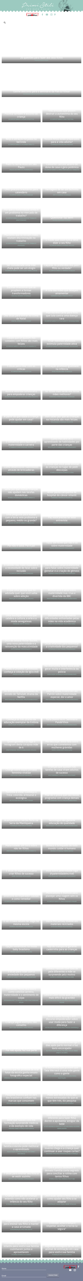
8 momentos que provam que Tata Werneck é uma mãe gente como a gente (62, 1070)
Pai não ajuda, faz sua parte (21, 1050)
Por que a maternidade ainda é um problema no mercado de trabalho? (21, 212)
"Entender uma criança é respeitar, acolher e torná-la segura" (61, 1225)
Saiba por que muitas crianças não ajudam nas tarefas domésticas (21, 492)
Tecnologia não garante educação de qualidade (62, 822)
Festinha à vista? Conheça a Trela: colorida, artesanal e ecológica (21, 794)
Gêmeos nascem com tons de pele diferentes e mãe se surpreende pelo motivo (62, 971)
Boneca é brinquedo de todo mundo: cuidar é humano (61, 847)
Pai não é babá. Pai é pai (21, 545)
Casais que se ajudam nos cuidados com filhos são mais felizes (21, 340)
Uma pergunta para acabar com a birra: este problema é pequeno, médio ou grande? (21, 517)
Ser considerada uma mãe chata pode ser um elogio (21, 267)
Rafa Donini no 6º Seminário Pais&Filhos (61, 721)
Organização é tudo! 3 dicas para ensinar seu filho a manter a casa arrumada (21, 1223)
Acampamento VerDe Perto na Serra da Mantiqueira (21, 822)
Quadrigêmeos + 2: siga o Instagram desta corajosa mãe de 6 (21, 744)
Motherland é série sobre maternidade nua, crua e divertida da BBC (62, 593)
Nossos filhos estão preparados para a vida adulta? (61, 140)
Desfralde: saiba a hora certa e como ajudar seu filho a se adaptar (62, 1198)
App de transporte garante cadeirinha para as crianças (61, 948)
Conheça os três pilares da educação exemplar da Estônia (21, 721)
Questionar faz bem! (62, 217)
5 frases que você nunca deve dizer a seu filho (61, 241)
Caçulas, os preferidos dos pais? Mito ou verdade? (62, 267)
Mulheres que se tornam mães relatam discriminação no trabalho (21, 237)
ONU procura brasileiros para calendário (21, 191)
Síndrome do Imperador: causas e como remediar (21, 897)
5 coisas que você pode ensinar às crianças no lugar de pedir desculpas (62, 466)
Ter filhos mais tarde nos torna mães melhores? (62, 393)
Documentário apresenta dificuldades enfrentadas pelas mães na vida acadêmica (62, 618)
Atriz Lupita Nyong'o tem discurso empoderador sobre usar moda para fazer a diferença (62, 1020)
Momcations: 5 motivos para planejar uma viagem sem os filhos (62, 895)
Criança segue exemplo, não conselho (21, 1023)
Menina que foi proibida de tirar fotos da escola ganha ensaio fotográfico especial (21, 1072)
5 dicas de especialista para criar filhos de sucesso (21, 872)
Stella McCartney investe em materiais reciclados (62, 923)
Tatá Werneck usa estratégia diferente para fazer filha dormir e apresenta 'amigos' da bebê (62, 1119)
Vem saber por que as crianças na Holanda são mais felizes (62, 418)
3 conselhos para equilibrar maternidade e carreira (21, 443)
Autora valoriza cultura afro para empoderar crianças (21, 393)
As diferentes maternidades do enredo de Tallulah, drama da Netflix (21, 694)
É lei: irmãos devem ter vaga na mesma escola (21, 923)
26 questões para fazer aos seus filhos (41, 57)
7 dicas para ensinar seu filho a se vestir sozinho (21, 1175)
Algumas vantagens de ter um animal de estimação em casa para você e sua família (62, 1249)
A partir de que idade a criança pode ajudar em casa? (21, 418)
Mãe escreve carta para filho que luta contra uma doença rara (62, 315)
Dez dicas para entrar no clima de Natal (21, 317)
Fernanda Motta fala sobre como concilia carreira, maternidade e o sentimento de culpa (21, 993)
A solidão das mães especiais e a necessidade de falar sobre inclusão (21, 567)
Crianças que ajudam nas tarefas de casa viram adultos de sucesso (61, 769)
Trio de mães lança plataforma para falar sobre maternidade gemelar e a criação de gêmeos (61, 567)
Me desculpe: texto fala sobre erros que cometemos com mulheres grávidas (61, 744)
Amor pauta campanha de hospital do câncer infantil (62, 494)
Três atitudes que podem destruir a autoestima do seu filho (62, 113)
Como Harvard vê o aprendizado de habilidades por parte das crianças (62, 441)
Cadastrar (52, 1275)
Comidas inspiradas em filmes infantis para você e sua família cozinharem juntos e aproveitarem (21, 1248)
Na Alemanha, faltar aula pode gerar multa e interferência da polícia (61, 668)
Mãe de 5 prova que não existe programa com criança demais (62, 796)
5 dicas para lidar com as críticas (21, 367)
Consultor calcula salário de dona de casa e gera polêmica (62, 166)
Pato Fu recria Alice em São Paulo (21, 166)
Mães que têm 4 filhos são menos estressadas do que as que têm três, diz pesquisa (62, 1097)
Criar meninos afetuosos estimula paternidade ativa (62, 342)
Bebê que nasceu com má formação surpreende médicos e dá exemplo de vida (21, 1122)
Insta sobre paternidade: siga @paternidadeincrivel (62, 872)
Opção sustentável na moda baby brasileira (21, 948)
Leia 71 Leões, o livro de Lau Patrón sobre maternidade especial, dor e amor (62, 694)
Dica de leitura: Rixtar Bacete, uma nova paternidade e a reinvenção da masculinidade (21, 643)
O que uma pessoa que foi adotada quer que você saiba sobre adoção (21, 593)
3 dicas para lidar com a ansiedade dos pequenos (21, 973)
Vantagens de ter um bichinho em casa (61, 191)
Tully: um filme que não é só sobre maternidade (62, 544)
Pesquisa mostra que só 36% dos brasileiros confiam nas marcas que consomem (21, 1097)
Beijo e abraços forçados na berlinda (21, 140)
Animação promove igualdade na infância (62, 367)
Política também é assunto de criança (21, 115)
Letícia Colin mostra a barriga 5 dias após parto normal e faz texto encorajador (62, 1045)
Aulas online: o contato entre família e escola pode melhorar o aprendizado (21, 1146)
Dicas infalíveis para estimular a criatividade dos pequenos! (62, 645)
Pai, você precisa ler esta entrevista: (62, 519)
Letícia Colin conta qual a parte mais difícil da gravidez (61, 996)
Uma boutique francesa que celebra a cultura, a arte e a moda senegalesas (21, 618)
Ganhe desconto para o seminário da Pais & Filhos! (41, 91)
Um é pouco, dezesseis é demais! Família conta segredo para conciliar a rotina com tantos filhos (62, 1172)
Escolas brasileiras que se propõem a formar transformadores (21, 290)
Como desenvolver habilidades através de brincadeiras (21, 468)
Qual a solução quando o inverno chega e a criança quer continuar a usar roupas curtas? (62, 1148)
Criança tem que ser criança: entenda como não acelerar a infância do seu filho (21, 1198)
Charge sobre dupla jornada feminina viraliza (21, 771)
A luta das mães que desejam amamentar (61, 292)
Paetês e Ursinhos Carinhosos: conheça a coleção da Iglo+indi (21, 670)
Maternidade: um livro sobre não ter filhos (21, 847)
